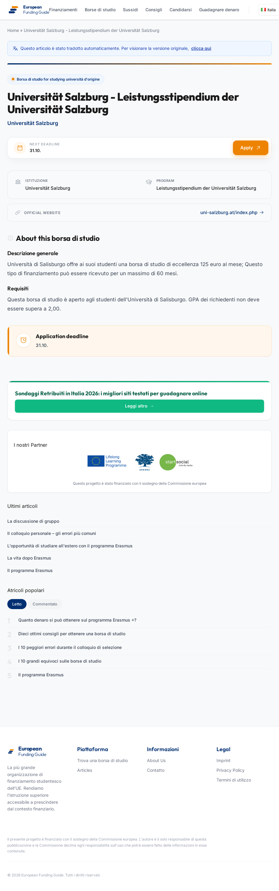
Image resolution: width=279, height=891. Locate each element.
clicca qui (201, 48)
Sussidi (130, 9)
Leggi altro (139, 405)
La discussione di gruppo (33, 521)
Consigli (153, 9)
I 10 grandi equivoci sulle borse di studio (59, 661)
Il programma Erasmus (30, 570)
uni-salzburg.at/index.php (232, 212)
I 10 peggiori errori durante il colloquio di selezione (70, 647)
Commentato (45, 604)
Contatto (155, 770)
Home (13, 30)
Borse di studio (100, 9)
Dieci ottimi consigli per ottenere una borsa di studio (71, 633)
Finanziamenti (63, 9)
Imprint (223, 760)
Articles (84, 770)
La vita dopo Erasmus (29, 557)
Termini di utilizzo (233, 779)
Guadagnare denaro (219, 9)
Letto (19, 603)
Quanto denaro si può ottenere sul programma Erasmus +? (77, 619)
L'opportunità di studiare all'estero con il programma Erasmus (70, 545)
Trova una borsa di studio (102, 760)
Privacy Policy (230, 770)
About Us (156, 760)
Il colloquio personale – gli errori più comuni (51, 533)
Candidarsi (181, 9)
